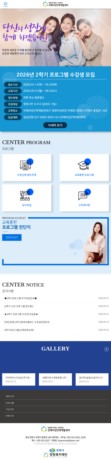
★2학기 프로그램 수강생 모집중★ (21, 314)
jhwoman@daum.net (68, 440)
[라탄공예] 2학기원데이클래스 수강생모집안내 (26, 322)
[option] (55, 99)
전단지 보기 (12, 237)
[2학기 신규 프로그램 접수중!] (18, 306)
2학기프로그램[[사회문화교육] (19, 330)
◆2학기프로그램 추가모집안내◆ (20, 298)
